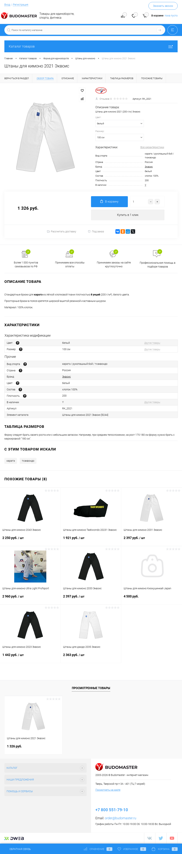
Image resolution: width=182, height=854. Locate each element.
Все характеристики (152, 147)
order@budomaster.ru (120, 818)
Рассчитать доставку (61, 231)
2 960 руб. (30, 599)
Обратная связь (17, 849)
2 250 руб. (30, 540)
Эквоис (149, 166)
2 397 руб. (152, 540)
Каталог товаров (91, 46)
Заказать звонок (163, 5)
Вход (7, 4)
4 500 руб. (152, 599)
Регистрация (20, 4)
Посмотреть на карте (107, 790)
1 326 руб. (14, 746)
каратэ (11, 460)
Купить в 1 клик (127, 215)
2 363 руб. (91, 657)
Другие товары (152, 343)
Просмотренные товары (91, 688)
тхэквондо (28, 460)
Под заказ (96, 231)
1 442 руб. (30, 657)
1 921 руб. (91, 540)
